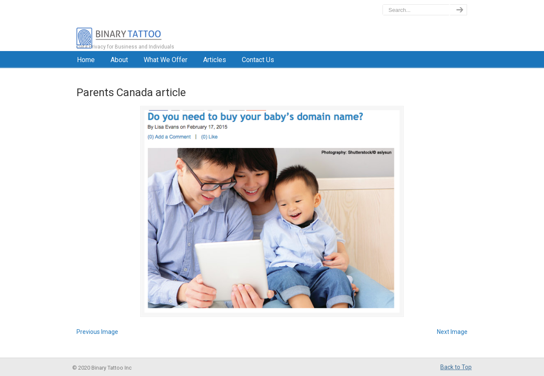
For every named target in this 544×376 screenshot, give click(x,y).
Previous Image (97, 331)
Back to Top (456, 367)
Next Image (452, 331)
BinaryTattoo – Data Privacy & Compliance (155, 25)
